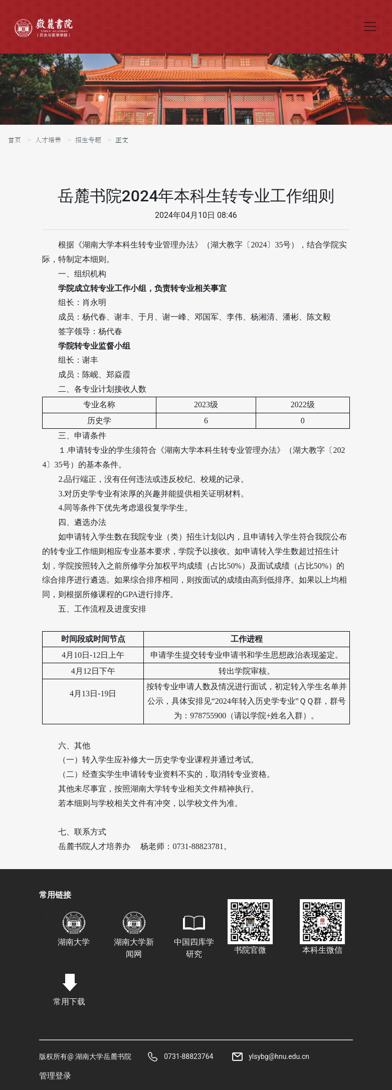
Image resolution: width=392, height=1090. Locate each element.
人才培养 (48, 140)
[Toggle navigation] (370, 27)
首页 (14, 140)
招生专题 (88, 140)
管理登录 (55, 1075)
